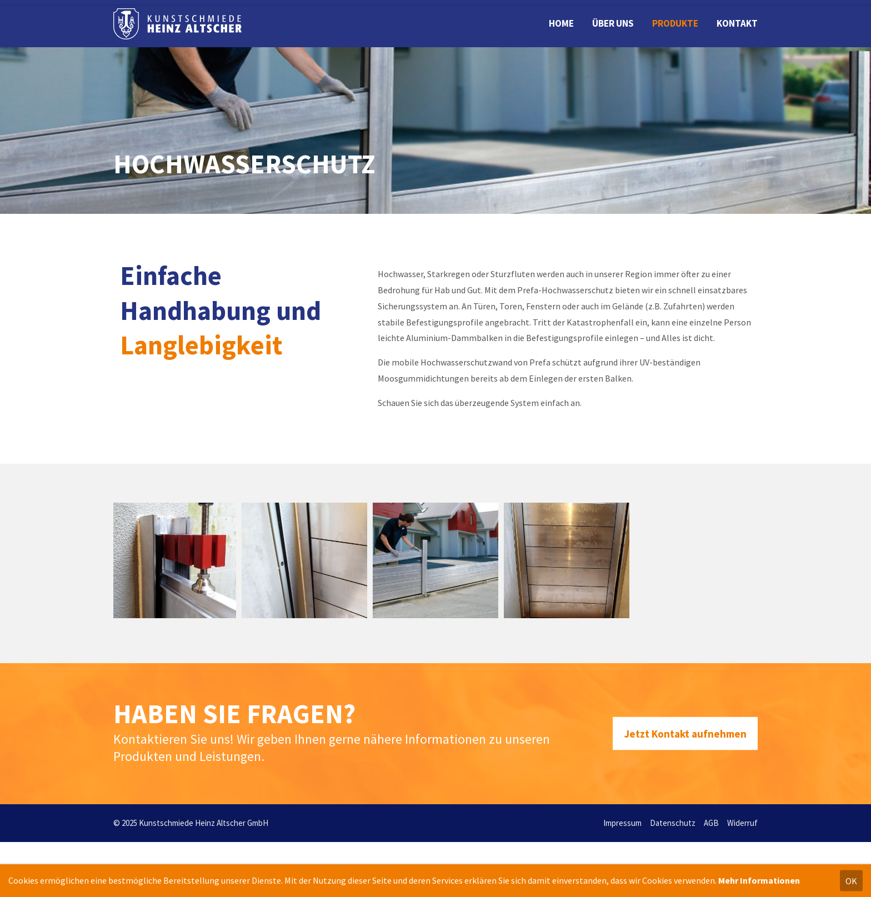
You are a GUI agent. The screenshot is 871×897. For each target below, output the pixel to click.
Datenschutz (672, 823)
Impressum (622, 823)
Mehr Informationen (759, 880)
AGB (711, 823)
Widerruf (742, 823)
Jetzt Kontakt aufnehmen (685, 733)
